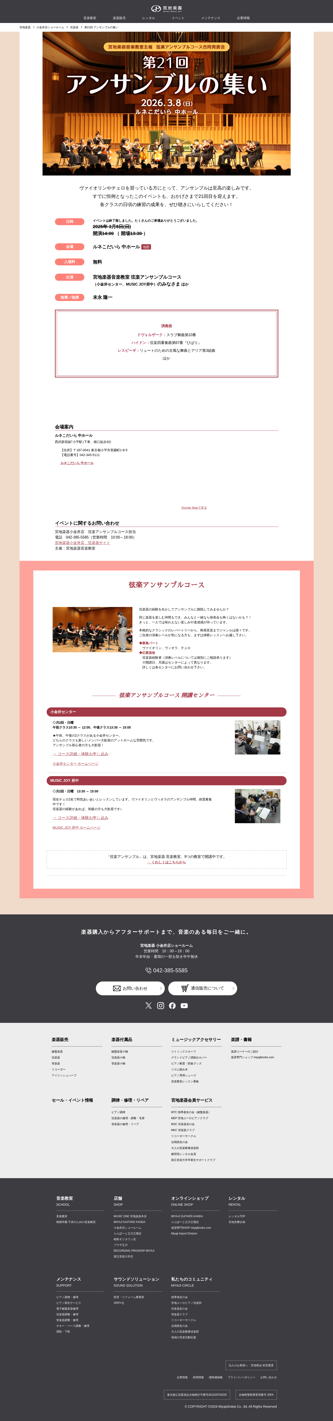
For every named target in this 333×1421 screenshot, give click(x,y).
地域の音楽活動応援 (183, 1336)
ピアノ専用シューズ (183, 1074)
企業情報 (182, 1376)
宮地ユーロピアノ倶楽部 (186, 1302)
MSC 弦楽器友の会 (183, 1123)
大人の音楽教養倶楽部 (185, 1331)
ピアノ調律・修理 (67, 1296)
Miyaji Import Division (184, 1232)
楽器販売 (119, 18)
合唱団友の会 (179, 1141)
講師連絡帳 (216, 1376)
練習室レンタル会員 (183, 1153)
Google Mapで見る (194, 507)
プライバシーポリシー (241, 1376)
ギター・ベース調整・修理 (72, 1325)
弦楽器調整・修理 (67, 1313)
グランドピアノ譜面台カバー (189, 1056)
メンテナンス (210, 18)
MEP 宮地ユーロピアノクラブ (189, 1117)
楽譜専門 (191, 1227)
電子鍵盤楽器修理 (67, 1308)
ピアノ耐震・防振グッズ (186, 1062)
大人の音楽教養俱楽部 (185, 1147)
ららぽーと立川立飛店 (127, 1232)
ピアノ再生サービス (68, 1302)
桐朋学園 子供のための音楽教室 (76, 1221)
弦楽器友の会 (179, 1308)
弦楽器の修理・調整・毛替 (128, 1117)
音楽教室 (61, 1215)
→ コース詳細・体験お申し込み (82, 754)
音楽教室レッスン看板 (185, 1080)
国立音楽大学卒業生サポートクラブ (193, 1159)
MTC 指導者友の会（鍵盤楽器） (191, 1111)
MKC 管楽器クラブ (183, 1129)
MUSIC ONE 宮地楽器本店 (130, 1215)
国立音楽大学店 (123, 1255)
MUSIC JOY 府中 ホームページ (75, 827)
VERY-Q (119, 1302)
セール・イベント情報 (72, 1099)
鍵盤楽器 (57, 1050)
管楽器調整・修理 (67, 1319)
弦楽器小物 (118, 1056)
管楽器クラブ (179, 1313)
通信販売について (207, 987)
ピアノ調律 (118, 1111)
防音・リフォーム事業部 (129, 1296)
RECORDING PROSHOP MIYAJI (134, 1250)
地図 (146, 247)
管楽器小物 (118, 1062)
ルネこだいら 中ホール (77, 463)
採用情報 (198, 1376)
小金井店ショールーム (50, 27)
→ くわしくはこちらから (166, 862)
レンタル (148, 18)
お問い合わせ (135, 987)
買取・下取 (63, 1331)
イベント (178, 18)
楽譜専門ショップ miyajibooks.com (252, 1056)
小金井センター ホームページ (74, 763)
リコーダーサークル (183, 1135)
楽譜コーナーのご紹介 (245, 1050)
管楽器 (56, 1062)
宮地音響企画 (237, 1221)
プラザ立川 (121, 1244)
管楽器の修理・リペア (125, 1123)
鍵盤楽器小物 (119, 1050)
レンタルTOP (237, 1215)
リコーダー (58, 1068)
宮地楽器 (25, 27)
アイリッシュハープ (64, 1074)
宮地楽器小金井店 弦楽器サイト (82, 543)
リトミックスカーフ (183, 1050)
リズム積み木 (179, 1068)
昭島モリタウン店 (125, 1238)
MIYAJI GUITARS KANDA (129, 1221)
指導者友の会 (179, 1296)
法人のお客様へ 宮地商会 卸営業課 (251, 1364)
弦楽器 (74, 27)
